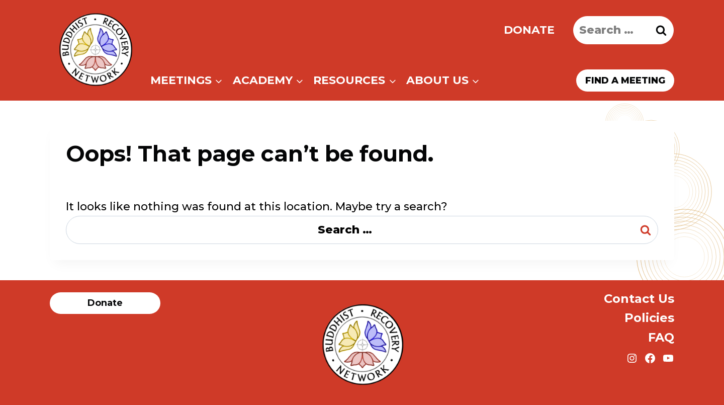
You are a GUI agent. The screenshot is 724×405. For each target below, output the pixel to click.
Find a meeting (625, 80)
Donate (529, 30)
